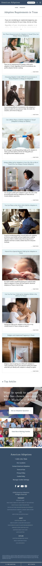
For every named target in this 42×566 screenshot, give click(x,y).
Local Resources (20, 543)
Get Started (31, 2)
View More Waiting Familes (21, 432)
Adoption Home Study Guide (20, 530)
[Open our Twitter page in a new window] (18, 485)
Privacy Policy (21, 473)
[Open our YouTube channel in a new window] (22, 485)
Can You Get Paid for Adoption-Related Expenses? (20, 507)
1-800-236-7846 (21, 459)
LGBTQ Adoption (20, 532)
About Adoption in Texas (20, 540)
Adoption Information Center (20, 538)
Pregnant (22, 7)
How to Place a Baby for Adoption (20, 505)
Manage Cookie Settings (21, 480)
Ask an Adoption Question (21, 411)
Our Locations (21, 463)
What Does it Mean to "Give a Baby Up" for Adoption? (20, 502)
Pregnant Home (20, 500)
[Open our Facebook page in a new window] (15, 485)
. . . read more (34, 71)
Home (16, 7)
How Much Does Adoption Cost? (20, 527)
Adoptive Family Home (20, 520)
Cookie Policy (21, 476)
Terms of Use (21, 469)
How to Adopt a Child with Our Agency (20, 523)
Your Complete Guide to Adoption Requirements (20, 525)
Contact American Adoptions (21, 466)
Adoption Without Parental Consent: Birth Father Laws (20, 511)
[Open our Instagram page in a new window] (26, 485)
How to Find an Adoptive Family (20, 514)
